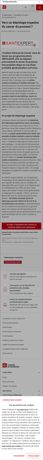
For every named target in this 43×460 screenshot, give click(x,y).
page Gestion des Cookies (11, 446)
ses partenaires (22, 409)
